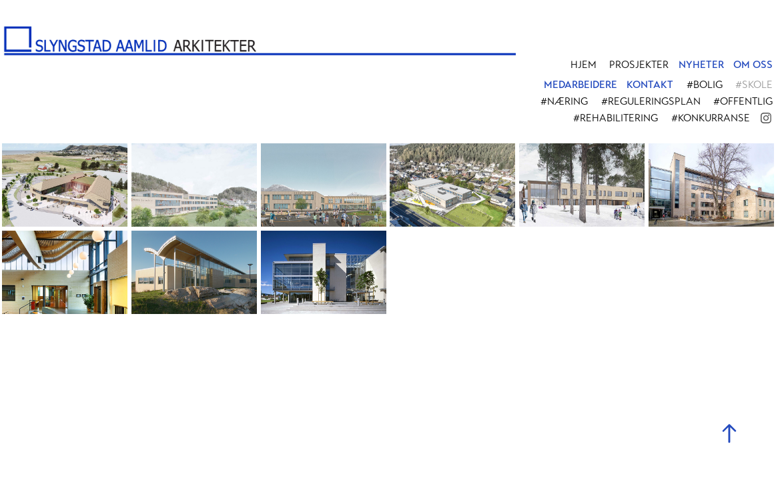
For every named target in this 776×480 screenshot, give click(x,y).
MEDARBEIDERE (580, 85)
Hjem (583, 65)
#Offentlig (743, 101)
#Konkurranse (710, 118)
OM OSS (753, 65)
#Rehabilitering (615, 118)
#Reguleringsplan (651, 101)
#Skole (754, 85)
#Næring (564, 101)
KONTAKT (650, 85)
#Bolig (705, 85)
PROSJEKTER (639, 65)
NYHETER (701, 65)
